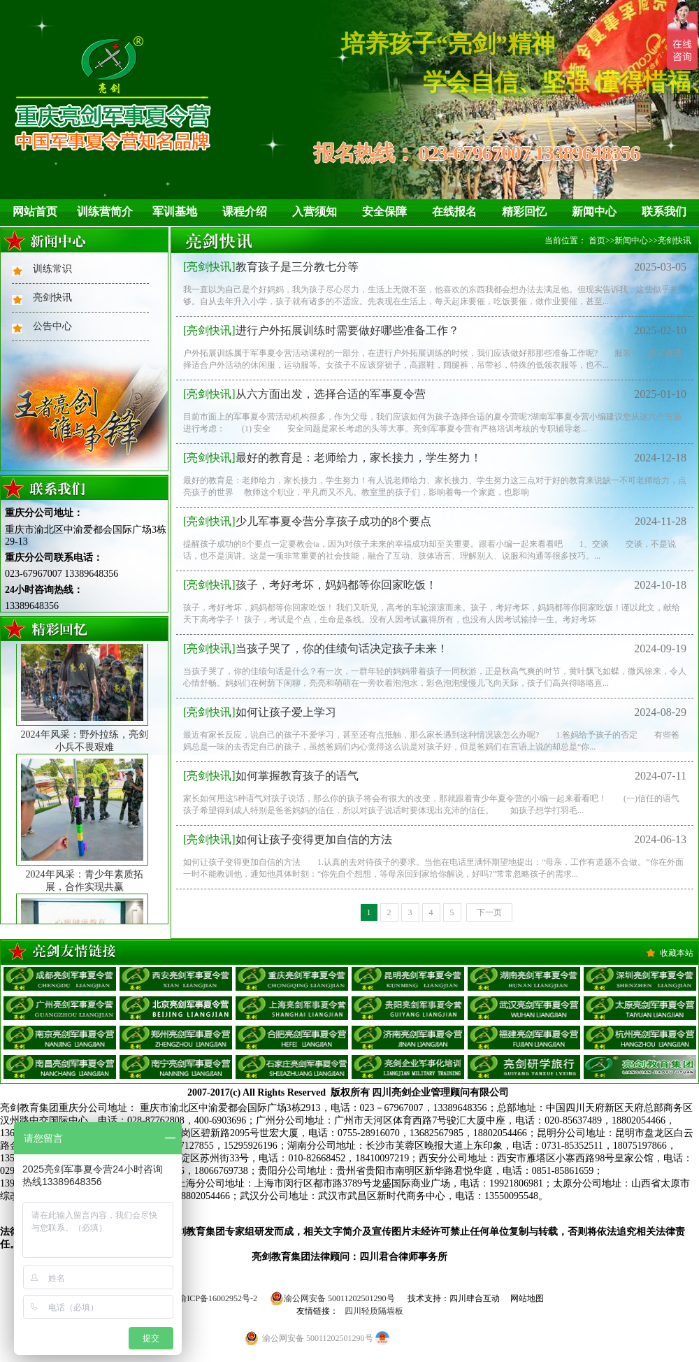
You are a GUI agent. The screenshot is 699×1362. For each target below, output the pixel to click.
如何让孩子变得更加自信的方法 (287, 839)
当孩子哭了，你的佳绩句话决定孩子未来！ (315, 648)
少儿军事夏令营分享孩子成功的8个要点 (307, 521)
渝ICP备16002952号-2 (217, 1298)
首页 (597, 240)
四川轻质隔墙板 (374, 1311)
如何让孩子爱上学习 (259, 712)
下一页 (489, 912)
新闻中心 (594, 211)
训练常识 (52, 269)
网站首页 (35, 211)
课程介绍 (244, 211)
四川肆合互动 (474, 1298)
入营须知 (314, 211)
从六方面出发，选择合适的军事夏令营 (304, 394)
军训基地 (174, 211)
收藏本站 (676, 953)
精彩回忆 (524, 211)
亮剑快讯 (52, 297)
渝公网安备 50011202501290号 (332, 1298)
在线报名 (454, 211)
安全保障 (384, 211)
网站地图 (527, 1298)
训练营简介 (105, 211)
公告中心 (52, 326)
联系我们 (664, 211)
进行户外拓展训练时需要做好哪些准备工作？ (321, 330)
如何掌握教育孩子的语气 (271, 776)
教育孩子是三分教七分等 (271, 267)
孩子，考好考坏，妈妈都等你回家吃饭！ (310, 585)
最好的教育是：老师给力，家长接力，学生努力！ (332, 458)
